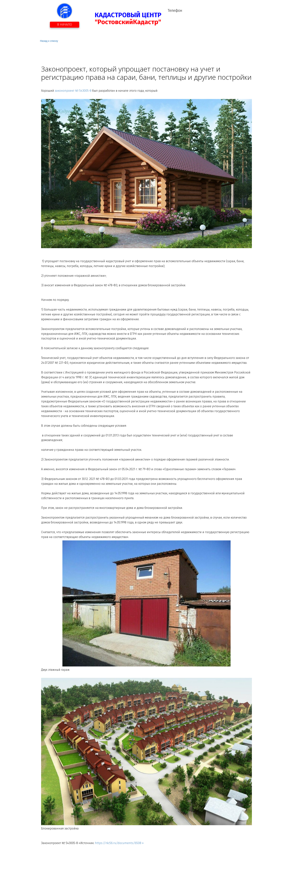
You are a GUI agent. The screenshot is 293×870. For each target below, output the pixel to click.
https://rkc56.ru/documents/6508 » (119, 843)
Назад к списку (49, 40)
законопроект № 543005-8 (73, 90)
